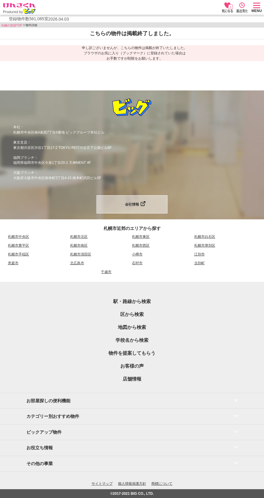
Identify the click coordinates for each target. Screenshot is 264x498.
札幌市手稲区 (18, 254)
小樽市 (137, 254)
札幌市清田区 (80, 254)
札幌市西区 (141, 245)
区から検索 (132, 314)
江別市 (199, 254)
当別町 (199, 263)
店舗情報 (132, 378)
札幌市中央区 (18, 237)
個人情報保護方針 (132, 484)
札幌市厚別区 (204, 245)
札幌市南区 (79, 245)
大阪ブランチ (23, 173)
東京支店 (20, 142)
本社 (16, 127)
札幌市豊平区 (18, 245)
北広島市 (77, 263)
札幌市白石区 (204, 237)
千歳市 (106, 272)
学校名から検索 (132, 340)
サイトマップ (102, 484)
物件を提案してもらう (132, 353)
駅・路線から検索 (132, 301)
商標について (161, 484)
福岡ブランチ (23, 157)
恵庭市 (13, 263)
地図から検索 (132, 327)
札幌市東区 (141, 237)
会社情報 (132, 204)
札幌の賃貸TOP (11, 25)
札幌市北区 (79, 237)
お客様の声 (132, 366)
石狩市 (137, 263)
